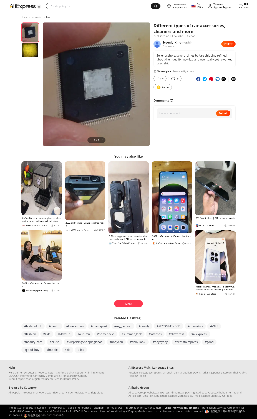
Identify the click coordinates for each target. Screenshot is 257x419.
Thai (235, 372)
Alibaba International (229, 392)
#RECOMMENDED (168, 326)
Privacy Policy (57, 407)
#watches (155, 334)
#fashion (30, 334)
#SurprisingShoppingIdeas (84, 342)
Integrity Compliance (47, 375)
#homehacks (105, 334)
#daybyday (160, 342)
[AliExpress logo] (22, 6)
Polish (142, 375)
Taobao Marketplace (180, 395)
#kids (46, 334)
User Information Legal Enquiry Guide (122, 411)
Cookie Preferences (79, 407)
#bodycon (116, 342)
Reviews (78, 392)
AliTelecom (135, 395)
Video (100, 392)
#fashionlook (33, 326)
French (168, 372)
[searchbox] (100, 6)
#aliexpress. (199, 334)
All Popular (15, 392)
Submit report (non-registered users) (31, 379)
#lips (81, 350)
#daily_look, (138, 342)
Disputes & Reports (35, 372)
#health (54, 326)
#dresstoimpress (186, 342)
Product (27, 392)
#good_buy (31, 350)
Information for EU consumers (143, 407)
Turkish (205, 372)
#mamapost (99, 326)
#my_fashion (123, 326)
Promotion (39, 392)
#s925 (214, 326)
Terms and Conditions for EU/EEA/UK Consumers (68, 411)
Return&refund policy (61, 372)
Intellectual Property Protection (27, 407)
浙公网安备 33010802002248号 (44, 415)
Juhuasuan (160, 395)
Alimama (176, 392)
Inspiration (37, 17)
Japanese (216, 372)
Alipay (186, 392)
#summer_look (132, 334)
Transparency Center (73, 375)
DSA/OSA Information (21, 375)
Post (48, 17)
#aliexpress (176, 334)
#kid (67, 350)
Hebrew (133, 375)
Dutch (196, 372)
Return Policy (71, 379)
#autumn (83, 334)
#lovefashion (75, 326)
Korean (227, 372)
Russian (133, 372)
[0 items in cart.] (243, 6)
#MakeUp (63, 334)
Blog (93, 392)
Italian (188, 372)
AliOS (222, 395)
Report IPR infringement (89, 372)
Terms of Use (114, 407)
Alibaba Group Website (142, 392)
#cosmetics (195, 326)
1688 (229, 395)
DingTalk (148, 395)
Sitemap (99, 407)
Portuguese (146, 372)
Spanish (158, 372)
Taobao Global (209, 395)
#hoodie (52, 350)
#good (209, 342)
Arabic (243, 372)
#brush (54, 342)
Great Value (66, 392)
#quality (144, 326)
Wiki (86, 392)
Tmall (196, 395)
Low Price (52, 392)
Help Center (16, 372)
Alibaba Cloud (206, 392)
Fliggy (194, 392)
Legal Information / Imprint (182, 407)
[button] (39, 6)
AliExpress (163, 392)
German (178, 372)
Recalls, (58, 379)
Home (24, 17)
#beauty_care (33, 342)
